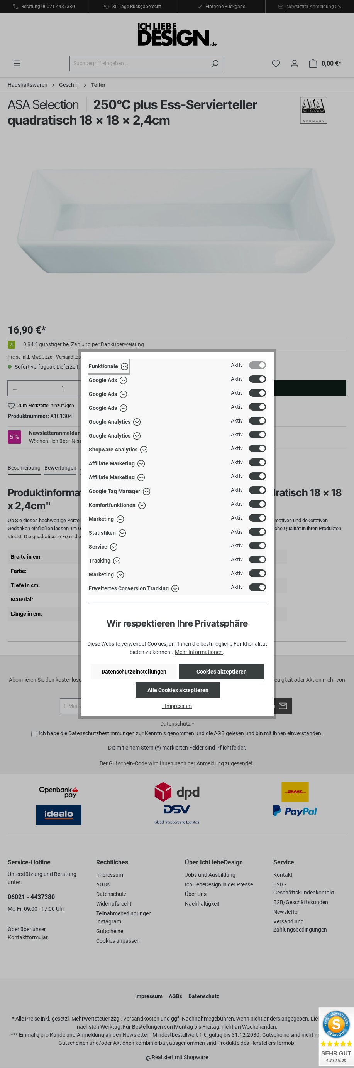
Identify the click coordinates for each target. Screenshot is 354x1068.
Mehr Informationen (199, 652)
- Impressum (177, 706)
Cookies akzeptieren (221, 672)
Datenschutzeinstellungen (134, 672)
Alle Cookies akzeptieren (177, 690)
